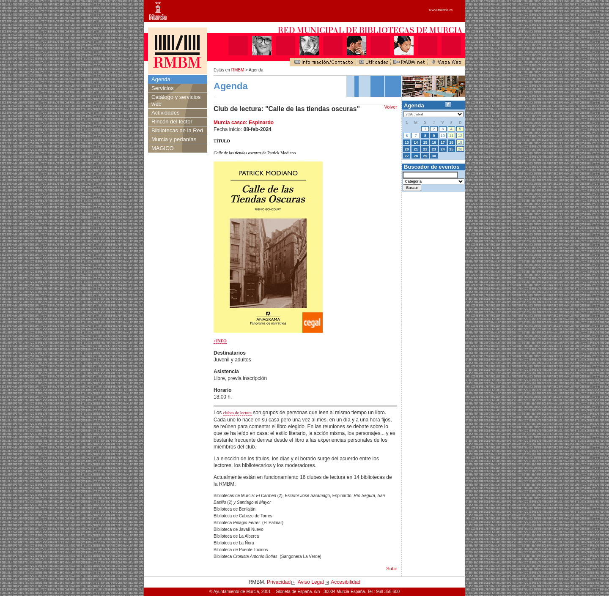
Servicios (162, 88)
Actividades (165, 112)
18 (451, 142)
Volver (390, 106)
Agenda (160, 79)
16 (434, 142)
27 (407, 156)
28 (416, 156)
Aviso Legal (311, 582)
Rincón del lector (171, 121)
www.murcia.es (441, 10)
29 (425, 156)
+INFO (220, 341)
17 (443, 142)
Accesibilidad (345, 582)
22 (425, 149)
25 (451, 149)
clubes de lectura (237, 412)
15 (425, 142)
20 (407, 149)
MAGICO (162, 148)
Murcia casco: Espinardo (244, 123)
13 (407, 142)
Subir (391, 568)
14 (416, 142)
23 (434, 149)
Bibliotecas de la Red (177, 130)
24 (443, 149)
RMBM (237, 70)
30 (434, 156)
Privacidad (279, 582)
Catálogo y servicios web (175, 100)
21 (416, 149)
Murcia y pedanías (173, 139)
